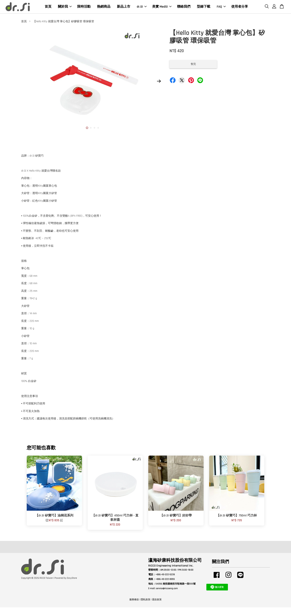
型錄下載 (203, 7)
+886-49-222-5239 (165, 576)
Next (159, 82)
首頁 (48, 7)
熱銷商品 (103, 7)
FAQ (221, 7)
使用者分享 (239, 7)
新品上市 (123, 7)
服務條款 (134, 601)
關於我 (65, 7)
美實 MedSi (161, 7)
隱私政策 (145, 601)
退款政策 (157, 601)
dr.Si (142, 7)
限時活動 (84, 7)
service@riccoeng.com (167, 589)
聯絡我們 (183, 7)
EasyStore (72, 579)
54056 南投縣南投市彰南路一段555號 (176, 585)
